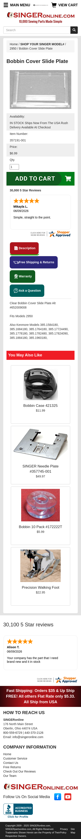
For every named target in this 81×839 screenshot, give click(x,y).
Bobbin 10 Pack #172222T (40, 527)
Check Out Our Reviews (19, 771)
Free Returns (12, 767)
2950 (13, 48)
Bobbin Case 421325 (40, 406)
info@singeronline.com (28, 737)
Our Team (9, 776)
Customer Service (15, 758)
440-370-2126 (34, 732)
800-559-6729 (12, 732)
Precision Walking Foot (40, 587)
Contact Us (10, 763)
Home (14, 44)
